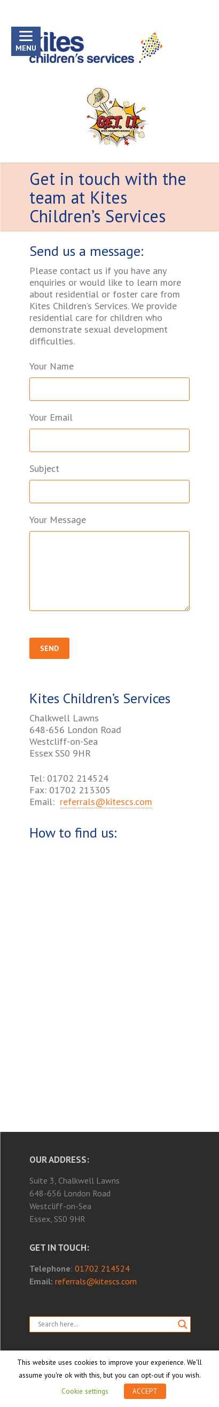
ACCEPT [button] (145, 1391)
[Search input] (105, 1324)
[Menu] (26, 41)
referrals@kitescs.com (106, 801)
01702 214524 (102, 1268)
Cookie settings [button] (84, 1391)
